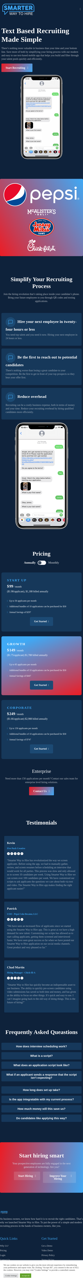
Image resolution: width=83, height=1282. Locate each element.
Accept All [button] (25, 1276)
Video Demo (47, 1245)
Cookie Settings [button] (11, 1276)
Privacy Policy (48, 1249)
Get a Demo (47, 1240)
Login (2, 1249)
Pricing (3, 1245)
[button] (80, 9)
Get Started (41, 621)
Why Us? (4, 1240)
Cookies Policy (48, 1259)
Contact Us (5, 1254)
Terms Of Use (48, 1254)
